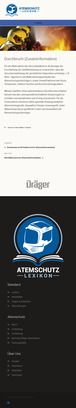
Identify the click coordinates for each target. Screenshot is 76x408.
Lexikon (15, 292)
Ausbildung (17, 329)
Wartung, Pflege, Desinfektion (26, 338)
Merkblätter (17, 297)
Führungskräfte (19, 342)
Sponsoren (17, 375)
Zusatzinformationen (19, 127)
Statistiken (17, 370)
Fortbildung (17, 333)
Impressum (17, 366)
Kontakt (15, 361)
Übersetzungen (19, 306)
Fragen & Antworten (21, 301)
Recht (14, 324)
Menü (38, 23)
